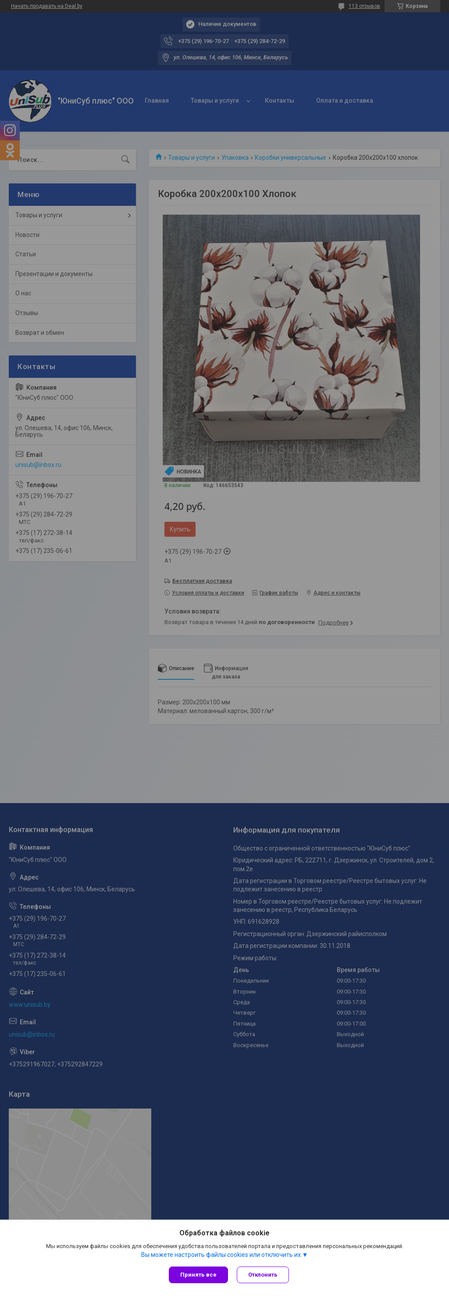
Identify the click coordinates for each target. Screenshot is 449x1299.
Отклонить (263, 1274)
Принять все (198, 1274)
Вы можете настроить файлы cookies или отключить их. (221, 1254)
